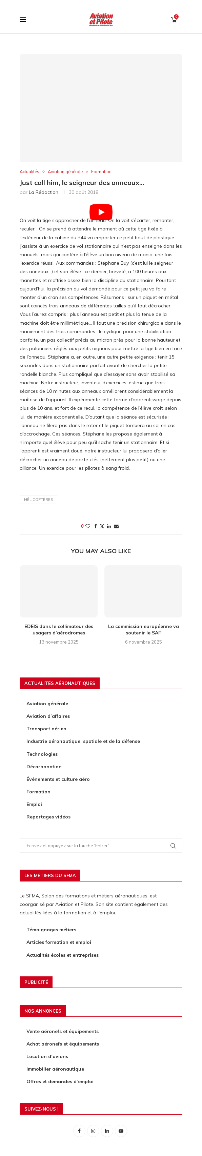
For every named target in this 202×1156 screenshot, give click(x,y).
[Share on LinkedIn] (109, 527)
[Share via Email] (116, 527)
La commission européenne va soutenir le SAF (143, 629)
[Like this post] (87, 527)
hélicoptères (38, 499)
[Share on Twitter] (102, 527)
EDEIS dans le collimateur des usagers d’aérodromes (58, 629)
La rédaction (43, 192)
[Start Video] (101, 210)
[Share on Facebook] (95, 527)
